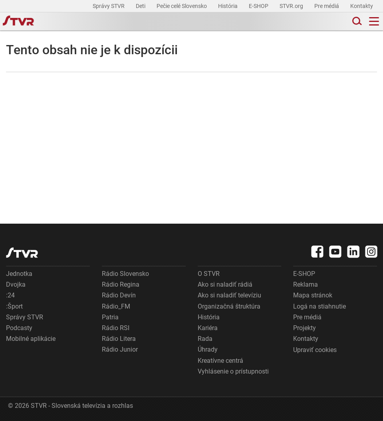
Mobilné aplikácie (31, 338)
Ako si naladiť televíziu (229, 295)
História (228, 6)
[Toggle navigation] (374, 21)
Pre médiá (327, 6)
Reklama (305, 284)
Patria (110, 317)
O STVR (209, 273)
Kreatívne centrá (220, 360)
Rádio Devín (119, 295)
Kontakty (361, 6)
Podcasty (19, 328)
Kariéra (208, 328)
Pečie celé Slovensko (182, 6)
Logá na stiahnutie (319, 306)
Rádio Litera (119, 338)
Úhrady (208, 349)
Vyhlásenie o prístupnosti (233, 371)
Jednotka (19, 273)
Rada (205, 338)
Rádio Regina (120, 284)
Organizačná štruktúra (229, 306)
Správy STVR (109, 6)
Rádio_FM (116, 306)
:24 (10, 295)
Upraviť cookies (315, 350)
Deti (141, 6)
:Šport (14, 306)
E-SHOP (259, 6)
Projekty (304, 328)
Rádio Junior (120, 349)
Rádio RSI (115, 328)
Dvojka (16, 284)
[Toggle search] (356, 21)
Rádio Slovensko (125, 273)
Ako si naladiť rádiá (225, 284)
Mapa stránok (312, 295)
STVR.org (292, 6)
